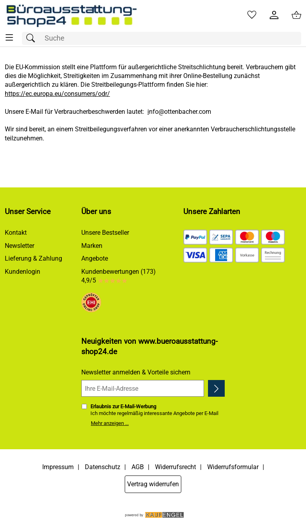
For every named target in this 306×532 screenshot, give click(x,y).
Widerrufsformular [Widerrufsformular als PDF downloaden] (233, 467)
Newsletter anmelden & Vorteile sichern (135, 372)
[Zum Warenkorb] (296, 15)
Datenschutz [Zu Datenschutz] (102, 467)
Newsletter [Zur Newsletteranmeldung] (19, 245)
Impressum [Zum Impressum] (58, 467)
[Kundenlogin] (274, 15)
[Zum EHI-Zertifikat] (91, 303)
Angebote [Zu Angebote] (94, 258)
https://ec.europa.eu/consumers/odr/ (57, 93)
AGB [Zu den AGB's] (137, 467)
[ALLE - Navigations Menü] (9, 37)
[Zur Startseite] (71, 15)
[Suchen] (33, 38)
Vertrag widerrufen (153, 484)
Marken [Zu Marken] (91, 245)
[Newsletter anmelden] (216, 388)
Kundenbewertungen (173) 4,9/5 (118, 276)
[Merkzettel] (252, 15)
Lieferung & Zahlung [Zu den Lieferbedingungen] (33, 258)
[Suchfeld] (161, 38)
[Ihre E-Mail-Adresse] (142, 388)
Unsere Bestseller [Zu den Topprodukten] (105, 232)
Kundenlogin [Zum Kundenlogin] (22, 271)
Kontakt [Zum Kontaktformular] (16, 232)
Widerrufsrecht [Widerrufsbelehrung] (175, 467)
